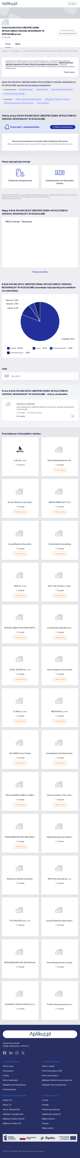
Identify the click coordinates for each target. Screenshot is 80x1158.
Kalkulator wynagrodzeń (13, 1114)
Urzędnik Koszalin (25, 90)
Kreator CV (7, 1100)
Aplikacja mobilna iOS (12, 1123)
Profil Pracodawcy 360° (52, 1071)
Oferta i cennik (48, 1066)
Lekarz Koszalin (42, 90)
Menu (72, 4)
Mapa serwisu (47, 1128)
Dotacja (45, 1123)
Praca (7, 44)
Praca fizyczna (43, 103)
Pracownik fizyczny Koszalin (14, 94)
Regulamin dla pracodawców (54, 1085)
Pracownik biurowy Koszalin (62, 90)
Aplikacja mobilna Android (13, 1119)
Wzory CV (7, 1105)
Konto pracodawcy (50, 1075)
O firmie (45, 1100)
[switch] (62, 127)
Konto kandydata (10, 1080)
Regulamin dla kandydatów (14, 1085)
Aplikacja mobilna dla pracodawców (57, 1080)
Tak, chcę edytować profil (67, 33)
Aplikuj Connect (48, 1119)
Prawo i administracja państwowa (28, 99)
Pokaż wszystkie (40, 272)
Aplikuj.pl (5, 51)
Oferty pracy (8, 1066)
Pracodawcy (16, 51)
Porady (6, 1075)
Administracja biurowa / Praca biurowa (18, 103)
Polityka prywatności (51, 1109)
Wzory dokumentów (11, 1109)
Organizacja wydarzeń (51, 1114)
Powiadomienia (9, 1089)
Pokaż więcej (69, 72)
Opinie (17, 44)
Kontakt (45, 1105)
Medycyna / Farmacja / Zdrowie (57, 99)
